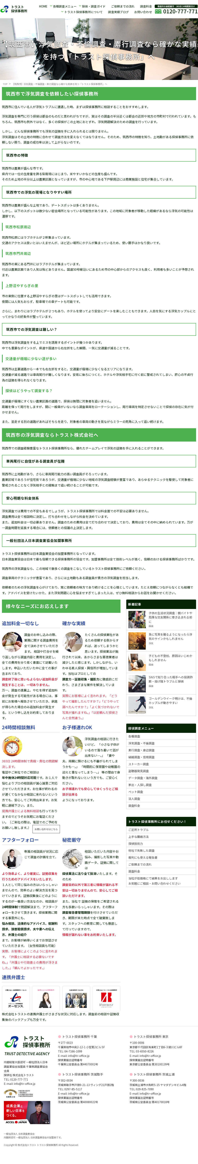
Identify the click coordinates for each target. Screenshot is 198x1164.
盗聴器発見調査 (138, 771)
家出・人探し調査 (140, 785)
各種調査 (134, 736)
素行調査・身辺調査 (141, 750)
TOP (5, 84)
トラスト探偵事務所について (83, 12)
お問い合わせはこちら (46, 829)
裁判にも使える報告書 (142, 857)
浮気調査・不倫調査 (141, 743)
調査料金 (146, 6)
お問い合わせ (143, 12)
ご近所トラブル (138, 830)
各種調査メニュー (64, 6)
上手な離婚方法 (138, 837)
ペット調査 (135, 792)
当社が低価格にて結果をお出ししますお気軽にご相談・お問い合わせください (154, 880)
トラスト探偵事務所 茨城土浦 (154, 1074)
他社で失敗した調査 (141, 850)
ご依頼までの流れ (122, 6)
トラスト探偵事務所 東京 (151, 1036)
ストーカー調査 (138, 764)
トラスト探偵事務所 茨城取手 (82, 1074)
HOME (43, 6)
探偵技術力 (135, 844)
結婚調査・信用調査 (141, 757)
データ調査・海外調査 (142, 778)
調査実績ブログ (118, 12)
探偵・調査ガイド (93, 6)
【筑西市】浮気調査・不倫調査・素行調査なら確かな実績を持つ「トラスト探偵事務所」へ (59, 84)
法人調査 (134, 799)
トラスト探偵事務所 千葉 (79, 1036)
